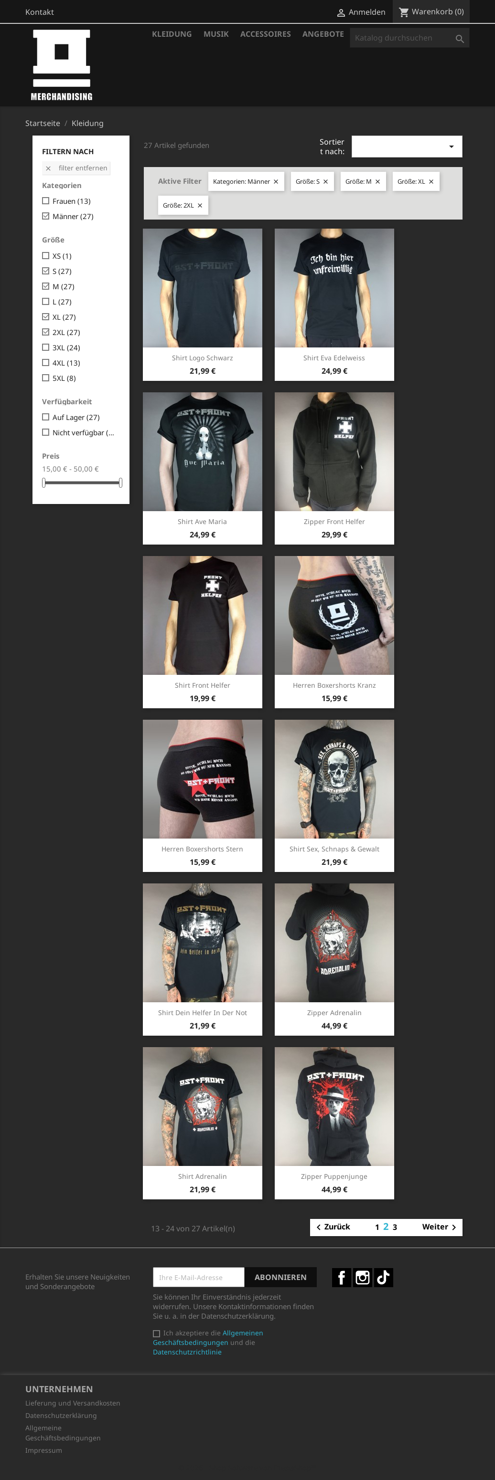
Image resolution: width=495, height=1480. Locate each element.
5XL (64, 378)
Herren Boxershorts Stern (202, 848)
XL (64, 317)
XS (62, 256)
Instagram (362, 1277)
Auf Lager (76, 417)
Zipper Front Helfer (334, 521)
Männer (73, 216)
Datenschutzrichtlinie (187, 1351)
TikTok (383, 1277)
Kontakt (39, 12)
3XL (66, 347)
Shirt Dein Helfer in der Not (202, 1012)
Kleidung (172, 34)
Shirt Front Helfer (202, 685)
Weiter (441, 1227)
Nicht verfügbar (84, 432)
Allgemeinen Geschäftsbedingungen (208, 1337)
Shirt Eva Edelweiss (334, 357)
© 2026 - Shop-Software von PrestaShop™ (247, 1467)
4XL (66, 362)
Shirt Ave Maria (202, 521)
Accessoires (265, 34)
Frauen (72, 201)
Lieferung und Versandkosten (72, 1402)
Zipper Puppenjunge (334, 1176)
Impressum (43, 1450)
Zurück (331, 1227)
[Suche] (410, 38)
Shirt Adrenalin (202, 1176)
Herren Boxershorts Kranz (334, 685)
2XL (66, 332)
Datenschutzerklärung (61, 1415)
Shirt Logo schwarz (202, 357)
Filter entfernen (76, 167)
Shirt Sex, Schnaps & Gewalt (334, 848)
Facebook (341, 1277)
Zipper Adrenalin (334, 1012)
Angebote (323, 34)
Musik (216, 34)
